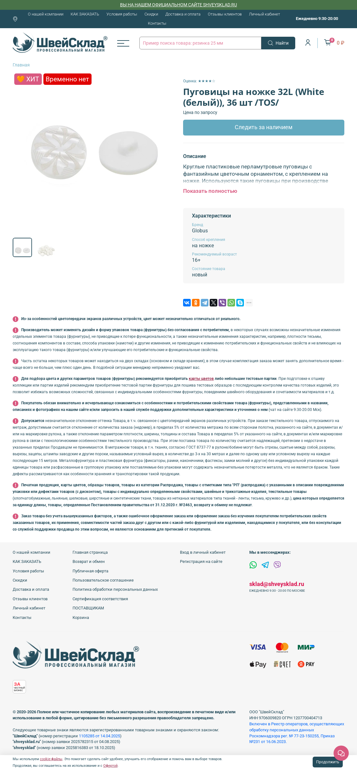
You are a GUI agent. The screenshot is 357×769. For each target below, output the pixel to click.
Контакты (157, 23)
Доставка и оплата (183, 14)
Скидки (151, 14)
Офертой (110, 766)
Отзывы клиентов (225, 14)
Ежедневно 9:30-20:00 (317, 18)
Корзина (81, 617)
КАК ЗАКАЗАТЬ (85, 14)
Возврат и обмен (89, 561)
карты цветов (201, 378)
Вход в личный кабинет (203, 552)
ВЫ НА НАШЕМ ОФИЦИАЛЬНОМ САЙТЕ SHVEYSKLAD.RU (178, 4)
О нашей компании (45, 14)
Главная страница (90, 552)
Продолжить (327, 762)
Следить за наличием (263, 127)
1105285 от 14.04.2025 (99, 736)
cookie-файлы (51, 759)
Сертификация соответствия (100, 598)
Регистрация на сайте (201, 561)
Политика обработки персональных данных (115, 589)
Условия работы (121, 14)
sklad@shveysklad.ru (276, 584)
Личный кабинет (264, 14)
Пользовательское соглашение (103, 580)
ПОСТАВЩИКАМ (88, 608)
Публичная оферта (90, 571)
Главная (21, 64)
